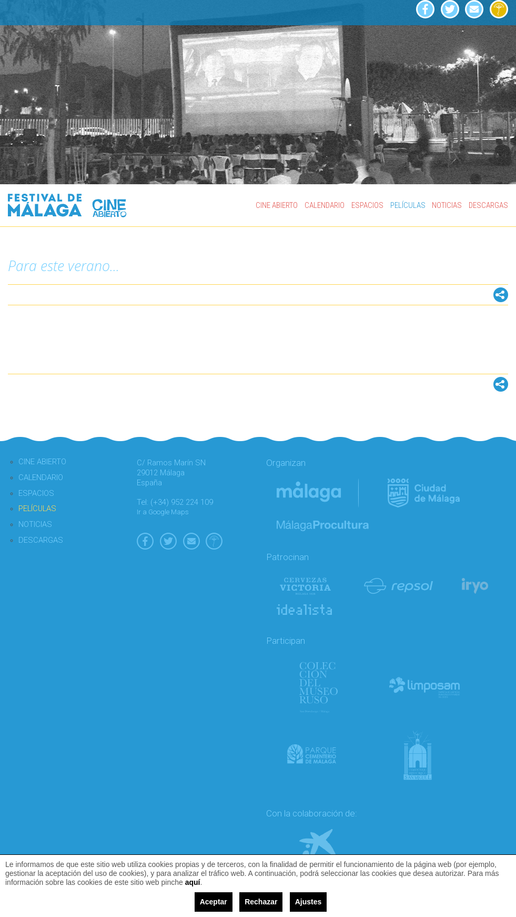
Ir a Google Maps (163, 512)
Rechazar (261, 902)
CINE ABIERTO (277, 205)
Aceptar (213, 902)
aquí (192, 882)
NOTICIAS (447, 205)
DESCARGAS (488, 205)
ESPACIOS (367, 205)
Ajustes (308, 902)
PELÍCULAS (408, 205)
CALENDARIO (325, 205)
